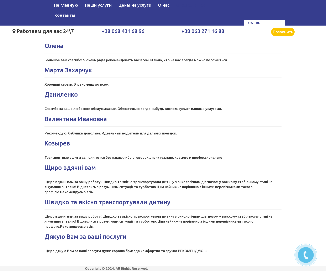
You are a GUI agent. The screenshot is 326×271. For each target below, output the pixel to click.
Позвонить (283, 32)
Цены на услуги (134, 5)
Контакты (64, 15)
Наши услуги (98, 5)
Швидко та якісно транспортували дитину (107, 202)
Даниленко (61, 94)
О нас (163, 5)
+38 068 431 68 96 (123, 31)
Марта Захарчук (68, 70)
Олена (53, 45)
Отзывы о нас (190, 5)
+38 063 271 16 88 (203, 31)
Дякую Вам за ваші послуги (85, 236)
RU (258, 23)
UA (251, 23)
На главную (66, 5)
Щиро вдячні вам (70, 167)
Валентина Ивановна (75, 118)
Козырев (57, 143)
